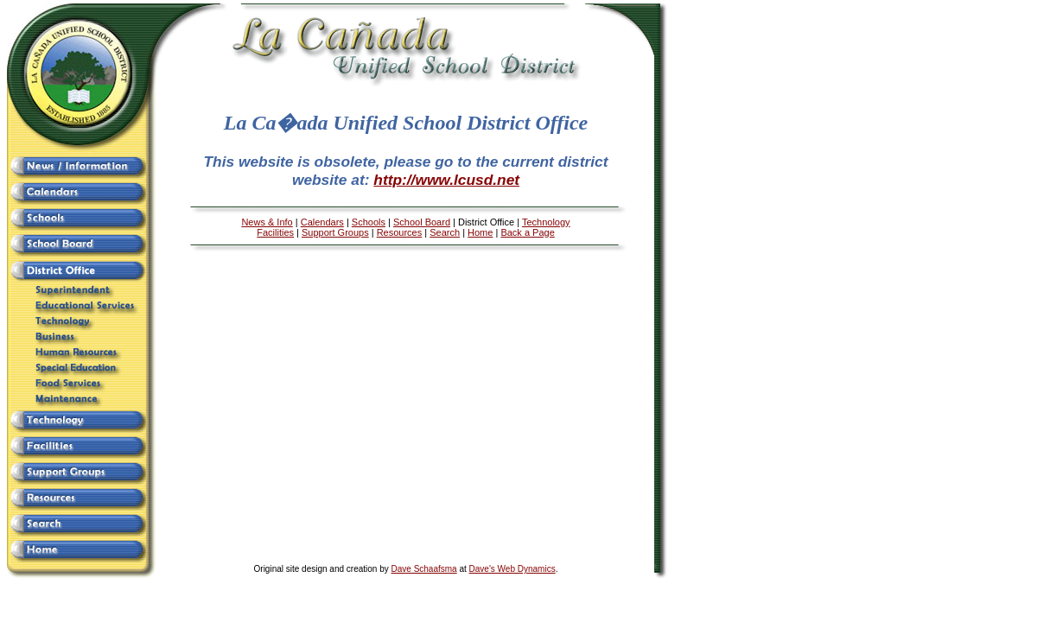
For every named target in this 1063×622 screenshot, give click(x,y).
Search (445, 232)
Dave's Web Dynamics (512, 569)
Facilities (275, 232)
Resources (400, 232)
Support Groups (335, 232)
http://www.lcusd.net (446, 179)
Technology (546, 222)
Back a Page (527, 232)
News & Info (266, 222)
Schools (368, 222)
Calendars (322, 222)
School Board (421, 222)
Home (480, 232)
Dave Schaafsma (424, 569)
